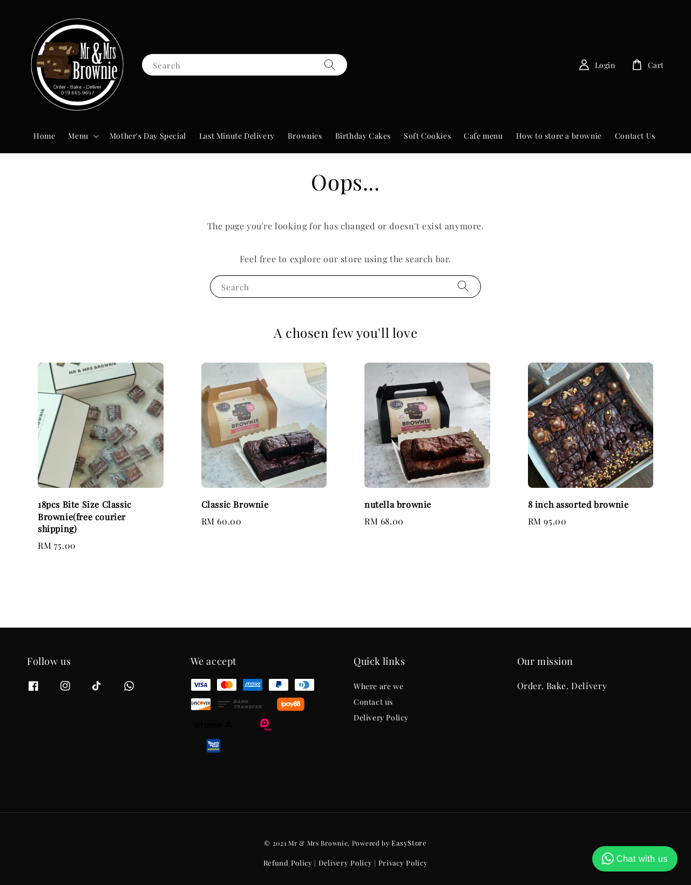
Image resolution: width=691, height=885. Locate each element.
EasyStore (408, 842)
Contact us (373, 702)
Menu (78, 136)
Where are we (378, 686)
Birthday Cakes (363, 136)
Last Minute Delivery (237, 136)
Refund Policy (288, 862)
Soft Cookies (427, 136)
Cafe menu (483, 136)
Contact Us (635, 136)
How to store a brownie (559, 136)
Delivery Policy (381, 717)
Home (44, 136)
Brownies (305, 136)
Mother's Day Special (148, 136)
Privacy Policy (403, 862)
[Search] (330, 64)
